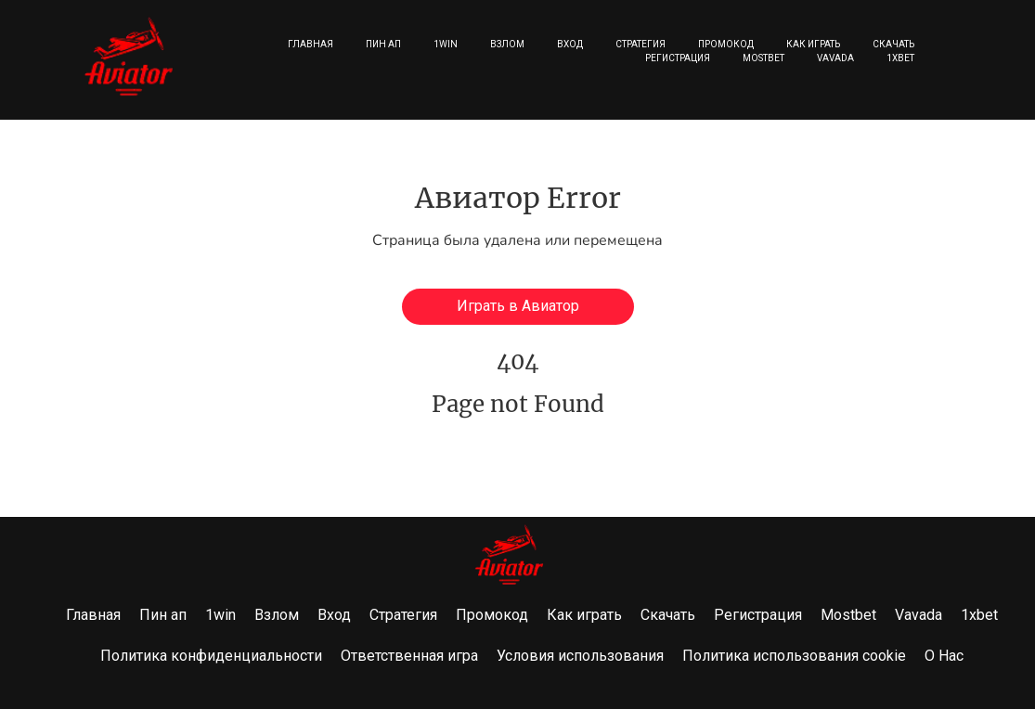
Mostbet (763, 58)
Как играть (813, 44)
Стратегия (640, 44)
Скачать (893, 44)
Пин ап (383, 44)
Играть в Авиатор (518, 306)
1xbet (900, 58)
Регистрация (677, 58)
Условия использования (580, 655)
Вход (570, 44)
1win (445, 44)
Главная (310, 44)
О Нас (944, 655)
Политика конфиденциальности (211, 655)
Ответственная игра (409, 655)
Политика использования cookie (794, 655)
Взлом (507, 44)
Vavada (835, 58)
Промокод (726, 44)
